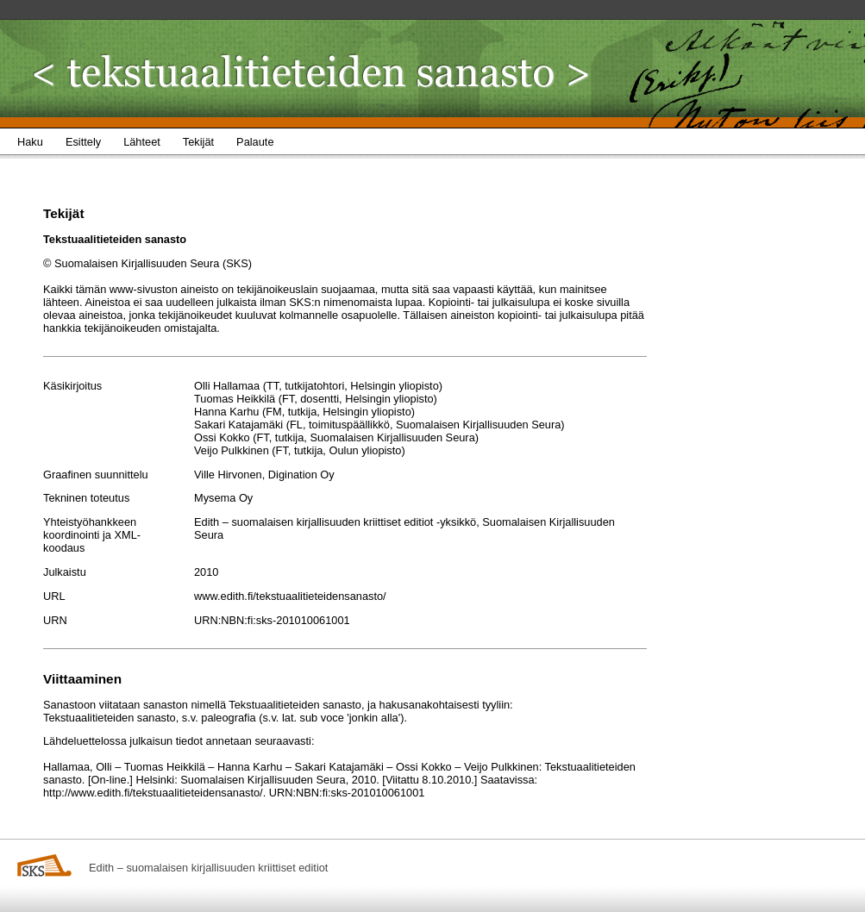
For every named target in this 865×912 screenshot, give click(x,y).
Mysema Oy (223, 497)
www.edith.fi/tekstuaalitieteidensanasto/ (290, 596)
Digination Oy (301, 474)
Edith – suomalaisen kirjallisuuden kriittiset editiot (208, 867)
